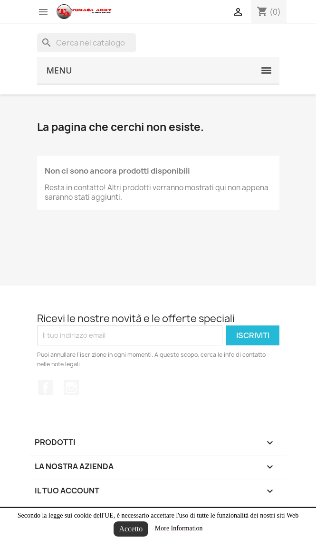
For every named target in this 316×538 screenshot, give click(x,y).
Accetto (131, 529)
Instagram (71, 387)
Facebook (45, 387)
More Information (179, 528)
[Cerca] (86, 42)
